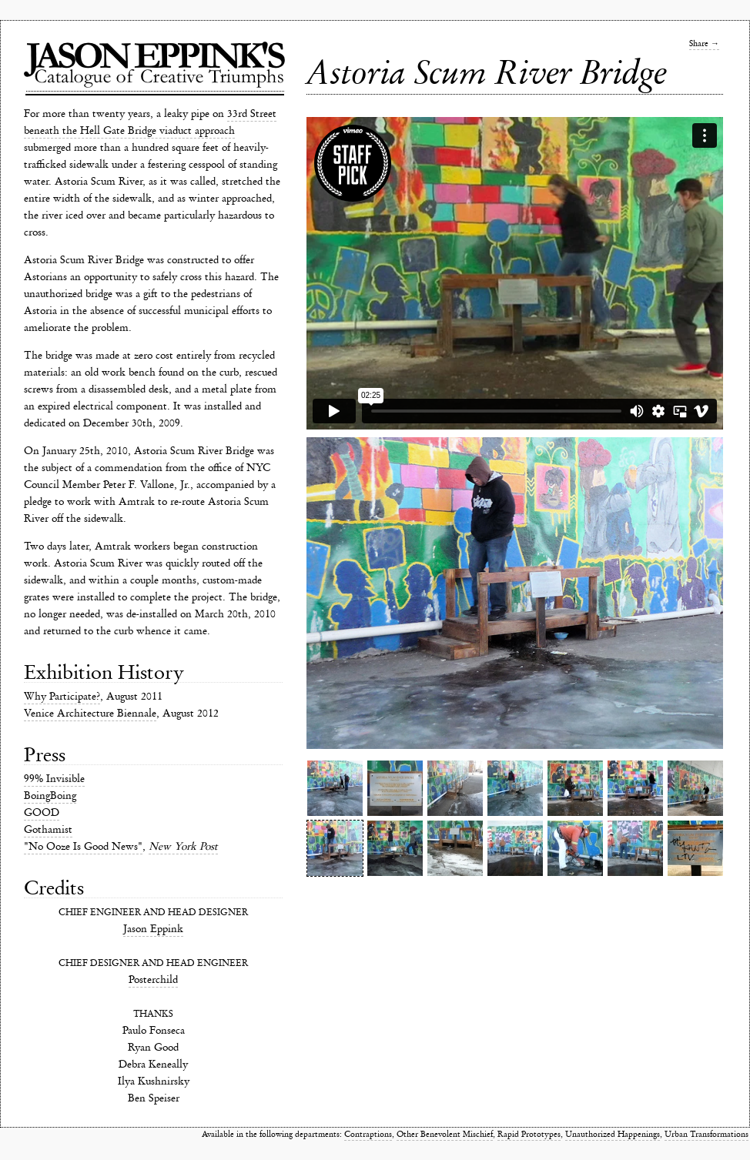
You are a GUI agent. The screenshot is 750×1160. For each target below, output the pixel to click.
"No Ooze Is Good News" (83, 846)
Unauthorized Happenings (612, 1134)
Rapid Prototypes (529, 1134)
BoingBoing (50, 795)
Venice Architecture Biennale (90, 713)
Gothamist (48, 829)
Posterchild (153, 979)
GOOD (41, 812)
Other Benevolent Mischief (445, 1134)
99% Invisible (54, 778)
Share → (704, 43)
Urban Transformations (706, 1134)
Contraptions (368, 1134)
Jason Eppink (153, 928)
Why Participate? (62, 696)
